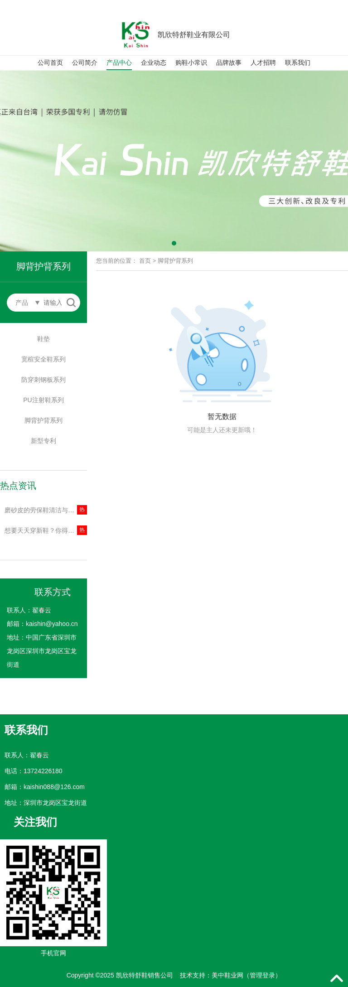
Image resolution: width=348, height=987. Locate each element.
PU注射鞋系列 (43, 400)
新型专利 (43, 440)
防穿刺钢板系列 (43, 379)
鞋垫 (43, 338)
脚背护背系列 (43, 420)
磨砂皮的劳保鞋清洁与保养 (43, 510)
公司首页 (50, 62)
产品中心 (119, 62)
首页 (145, 260)
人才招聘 (263, 62)
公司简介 (84, 62)
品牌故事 (229, 62)
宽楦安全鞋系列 (43, 359)
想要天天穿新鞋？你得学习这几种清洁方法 (46, 530)
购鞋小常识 (191, 62)
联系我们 (297, 62)
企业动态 (153, 62)
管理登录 (262, 975)
